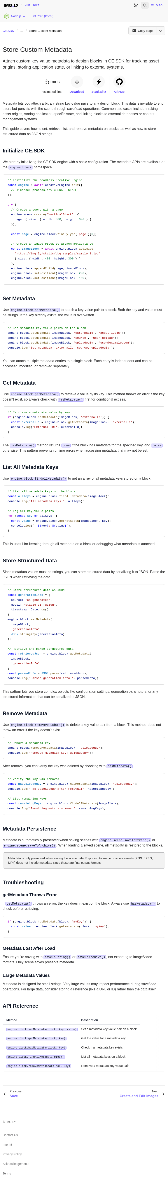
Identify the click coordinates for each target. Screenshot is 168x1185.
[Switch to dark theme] (135, 5)
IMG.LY (11, 1121)
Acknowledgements (16, 1162)
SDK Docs (31, 5)
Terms (7, 1172)
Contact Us (10, 1134)
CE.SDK (8, 31)
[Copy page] (142, 30)
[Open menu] (160, 30)
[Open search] (145, 5)
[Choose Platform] (15, 16)
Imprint (7, 1143)
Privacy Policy (12, 1153)
